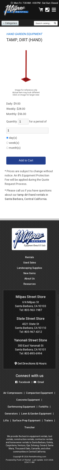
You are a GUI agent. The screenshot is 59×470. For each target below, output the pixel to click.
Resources (29, 284)
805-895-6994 (33, 353)
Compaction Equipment (39, 393)
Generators (11, 414)
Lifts (6, 420)
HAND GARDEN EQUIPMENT (24, 34)
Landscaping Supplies (29, 268)
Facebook (22, 382)
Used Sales (29, 263)
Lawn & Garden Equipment (36, 414)
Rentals (29, 257)
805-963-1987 (33, 310)
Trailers (48, 420)
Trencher (29, 427)
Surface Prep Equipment (26, 420)
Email (39, 382)
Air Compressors (12, 393)
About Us (29, 279)
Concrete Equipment (28, 400)
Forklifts (43, 407)
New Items (29, 273)
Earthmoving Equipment (21, 407)
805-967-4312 (33, 332)
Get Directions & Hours (31, 363)
